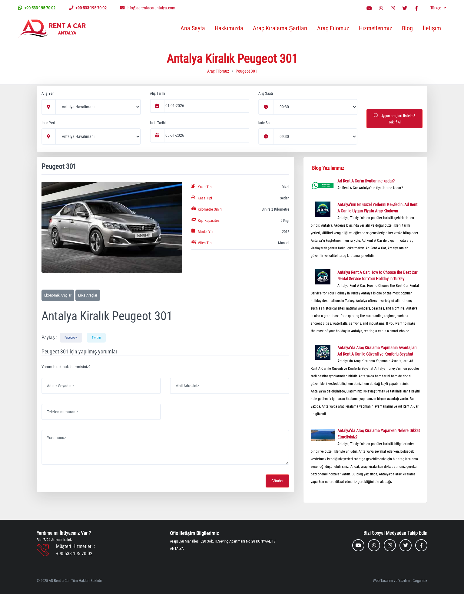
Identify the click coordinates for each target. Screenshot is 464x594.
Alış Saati (265, 93)
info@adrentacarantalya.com (147, 8)
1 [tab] (103, 277)
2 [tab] (112, 277)
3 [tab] (121, 277)
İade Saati (266, 122)
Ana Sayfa (193, 28)
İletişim (432, 28)
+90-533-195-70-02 (36, 8)
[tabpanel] (111, 227)
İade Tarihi (158, 122)
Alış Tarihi (157, 93)
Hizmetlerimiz (375, 28)
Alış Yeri (48, 93)
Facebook (71, 338)
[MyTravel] (53, 28)
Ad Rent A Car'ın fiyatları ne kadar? (366, 181)
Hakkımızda (229, 28)
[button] (438, 8)
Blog (407, 28)
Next (158, 227)
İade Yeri (48, 122)
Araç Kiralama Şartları (280, 28)
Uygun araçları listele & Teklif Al (395, 118)
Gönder (277, 480)
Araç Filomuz (333, 28)
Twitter (96, 338)
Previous (66, 227)
